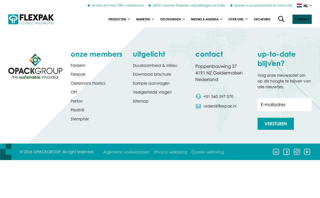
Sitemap (141, 101)
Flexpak (78, 74)
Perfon (77, 101)
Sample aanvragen (151, 83)
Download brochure (152, 74)
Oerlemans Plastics (88, 83)
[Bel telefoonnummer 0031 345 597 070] (214, 96)
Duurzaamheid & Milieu (155, 65)
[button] (302, 19)
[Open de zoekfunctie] (281, 19)
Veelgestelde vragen (152, 92)
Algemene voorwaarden (126, 152)
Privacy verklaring (170, 152)
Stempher (80, 119)
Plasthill (77, 110)
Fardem (78, 65)
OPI (74, 92)
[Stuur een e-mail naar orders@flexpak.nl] (215, 106)
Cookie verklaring (208, 152)
